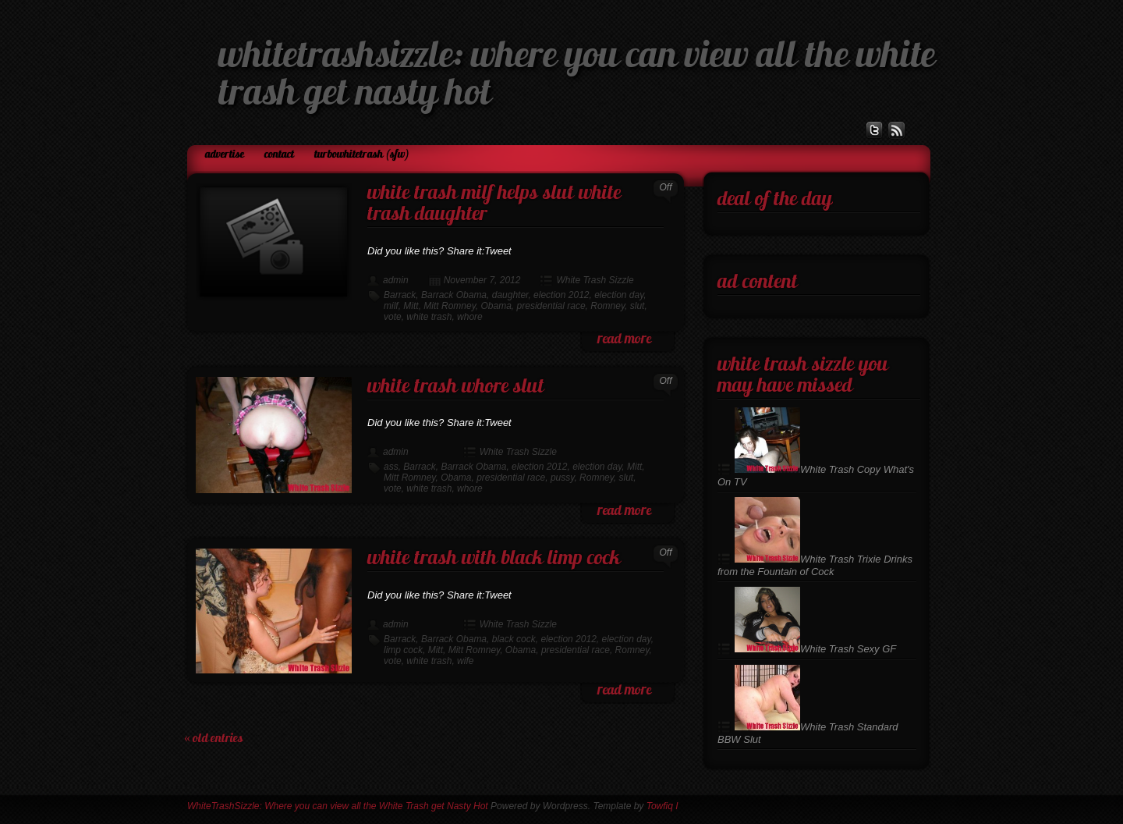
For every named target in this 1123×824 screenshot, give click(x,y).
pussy (562, 477)
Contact (279, 155)
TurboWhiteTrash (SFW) (361, 155)
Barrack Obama (454, 294)
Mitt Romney (449, 305)
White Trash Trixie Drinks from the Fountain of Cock (814, 565)
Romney (607, 305)
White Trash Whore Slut (455, 387)
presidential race (551, 305)
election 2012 (561, 294)
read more (624, 339)
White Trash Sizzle (594, 280)
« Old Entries (213, 739)
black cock (514, 639)
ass (391, 466)
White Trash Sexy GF (815, 649)
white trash (429, 316)
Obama (496, 305)
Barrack (400, 294)
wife (465, 660)
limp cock (403, 650)
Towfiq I (662, 806)
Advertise (224, 155)
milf (391, 305)
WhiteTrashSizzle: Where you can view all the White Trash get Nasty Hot (337, 806)
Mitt (410, 305)
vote (393, 316)
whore (470, 316)
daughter (510, 294)
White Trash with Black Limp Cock (493, 559)
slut (637, 305)
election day (618, 294)
